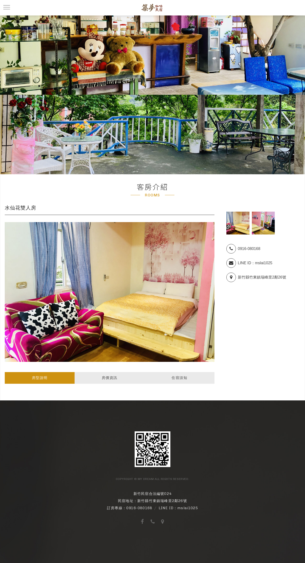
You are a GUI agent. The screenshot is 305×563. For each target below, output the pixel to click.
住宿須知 (179, 378)
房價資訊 (109, 378)
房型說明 (40, 378)
